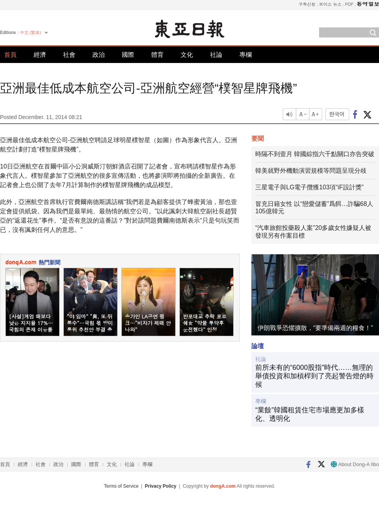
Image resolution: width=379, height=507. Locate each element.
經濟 (40, 54)
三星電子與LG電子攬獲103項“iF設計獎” (309, 187)
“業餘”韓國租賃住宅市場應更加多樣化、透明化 (309, 414)
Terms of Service (121, 486)
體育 (157, 54)
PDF (349, 4)
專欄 (245, 54)
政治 (98, 54)
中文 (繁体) (30, 32)
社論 (216, 54)
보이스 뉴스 (330, 4)
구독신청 (307, 4)
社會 (69, 54)
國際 (128, 54)
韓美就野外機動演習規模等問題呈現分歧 (311, 170)
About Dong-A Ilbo (355, 464)
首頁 (10, 54)
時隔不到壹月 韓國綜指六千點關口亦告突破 (314, 154)
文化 (187, 54)
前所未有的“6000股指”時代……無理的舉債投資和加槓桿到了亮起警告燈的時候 (314, 376)
